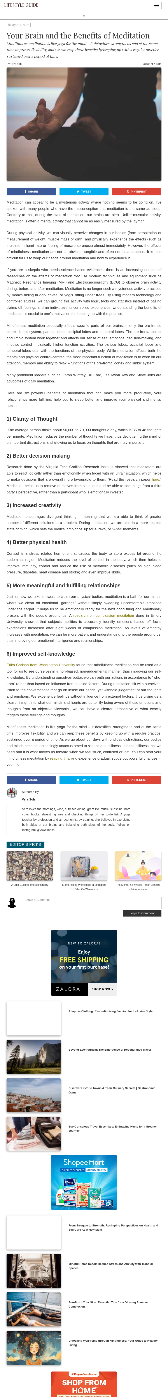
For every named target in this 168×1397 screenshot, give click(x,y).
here (155, 479)
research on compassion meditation (103, 615)
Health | (25, 25)
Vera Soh (16, 63)
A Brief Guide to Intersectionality (29, 884)
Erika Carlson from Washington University (41, 665)
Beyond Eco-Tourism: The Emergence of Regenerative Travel (109, 1049)
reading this (59, 758)
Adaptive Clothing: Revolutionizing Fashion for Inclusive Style (110, 1011)
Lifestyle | (13, 25)
